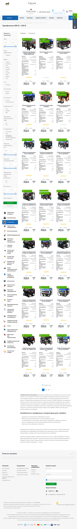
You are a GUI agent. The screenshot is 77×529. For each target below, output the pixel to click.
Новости (4, 472)
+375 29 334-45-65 (44, 12)
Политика (5, 474)
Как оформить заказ (23, 468)
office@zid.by (65, 516)
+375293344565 (53, 491)
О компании (5, 468)
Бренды (33, 469)
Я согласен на (60, 480)
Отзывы (4, 470)
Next (73, 454)
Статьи (33, 472)
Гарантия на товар (22, 474)
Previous (71, 454)
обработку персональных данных (63, 480)
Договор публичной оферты (8, 477)
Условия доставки (22, 472)
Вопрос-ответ (35, 474)
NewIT (73, 504)
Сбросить (10, 206)
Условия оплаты (21, 470)
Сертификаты (6, 480)
